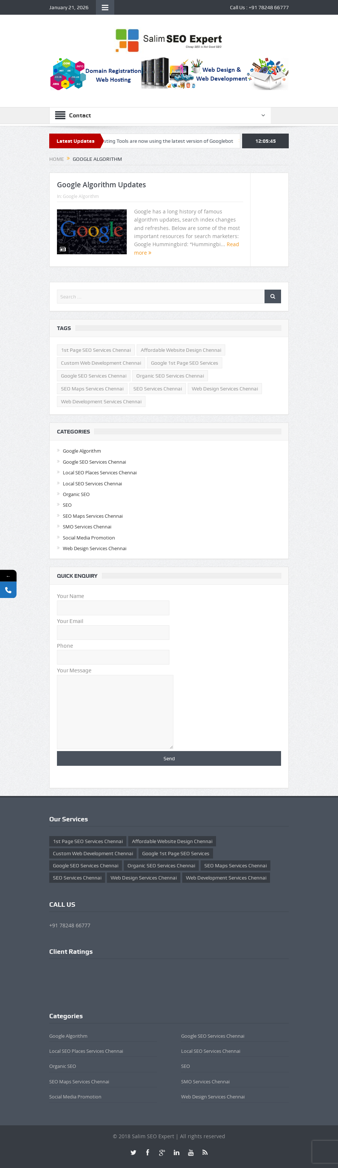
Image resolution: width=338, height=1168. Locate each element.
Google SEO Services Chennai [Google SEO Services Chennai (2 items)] (93, 376)
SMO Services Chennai (87, 526)
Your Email (113, 627)
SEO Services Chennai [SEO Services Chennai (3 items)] (157, 389)
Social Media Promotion (89, 537)
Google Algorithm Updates (101, 185)
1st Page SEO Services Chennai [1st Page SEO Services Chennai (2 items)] (96, 350)
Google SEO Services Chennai (94, 462)
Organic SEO (76, 494)
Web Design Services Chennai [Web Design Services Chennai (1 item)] (225, 389)
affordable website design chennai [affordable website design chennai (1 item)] (181, 350)
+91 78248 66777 (269, 7)
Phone (113, 652)
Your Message (115, 674)
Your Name (113, 602)
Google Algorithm (81, 196)
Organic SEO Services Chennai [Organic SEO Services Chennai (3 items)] (170, 376)
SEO (67, 505)
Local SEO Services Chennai (92, 483)
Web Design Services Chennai (94, 548)
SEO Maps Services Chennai (93, 516)
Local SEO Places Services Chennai (100, 472)
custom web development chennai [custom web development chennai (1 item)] (101, 363)
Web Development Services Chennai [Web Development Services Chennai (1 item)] (101, 401)
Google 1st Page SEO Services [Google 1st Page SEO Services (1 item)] (184, 363)
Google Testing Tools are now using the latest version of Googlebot (161, 141)
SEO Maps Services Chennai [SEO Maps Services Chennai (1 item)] (92, 389)
